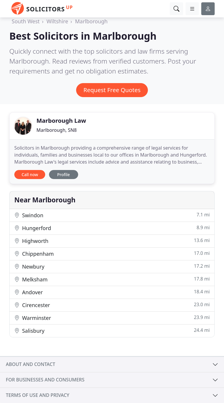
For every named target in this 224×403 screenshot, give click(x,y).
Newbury (112, 266)
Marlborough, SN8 (56, 130)
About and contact (30, 364)
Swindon (112, 215)
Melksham (112, 279)
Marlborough (91, 21)
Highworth (112, 240)
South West (26, 21)
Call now (30, 174)
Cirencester (112, 305)
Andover (112, 292)
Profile (63, 174)
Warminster (112, 317)
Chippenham (112, 253)
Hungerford (112, 228)
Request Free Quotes (112, 90)
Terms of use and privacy (37, 395)
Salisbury (112, 330)
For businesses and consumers (45, 379)
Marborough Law (61, 121)
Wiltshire (57, 21)
